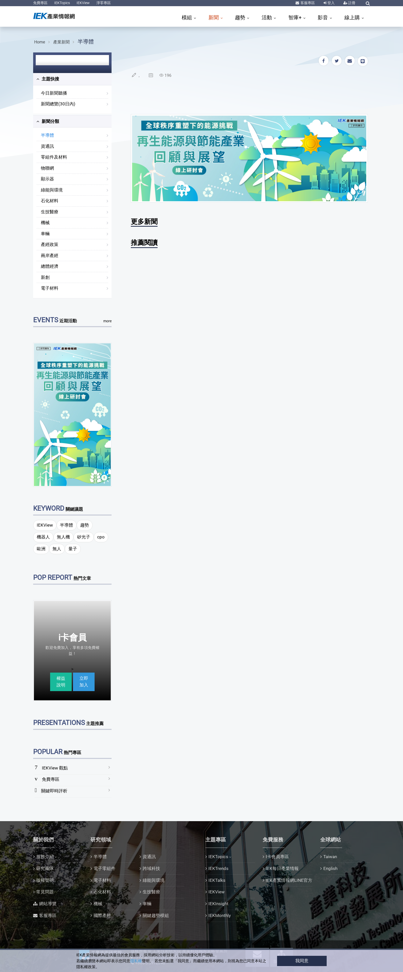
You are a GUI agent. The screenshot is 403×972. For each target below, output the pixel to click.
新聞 (214, 17)
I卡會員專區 (277, 856)
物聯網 (47, 168)
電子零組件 (104, 868)
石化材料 (49, 200)
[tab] (72, 79)
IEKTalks (216, 880)
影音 (323, 17)
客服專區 (307, 3)
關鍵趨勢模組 (156, 915)
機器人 (43, 536)
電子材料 (49, 288)
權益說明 (61, 681)
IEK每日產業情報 (282, 868)
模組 (187, 17)
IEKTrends (218, 868)
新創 (45, 277)
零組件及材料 (54, 157)
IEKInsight (218, 903)
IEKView (83, 3)
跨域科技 (151, 868)
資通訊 (47, 146)
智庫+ (295, 17)
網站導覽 (48, 903)
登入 (331, 3)
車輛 (45, 233)
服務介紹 (45, 856)
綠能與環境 (52, 189)
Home (39, 42)
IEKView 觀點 (55, 768)
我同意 (301, 960)
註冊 (351, 3)
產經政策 (49, 244)
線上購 (352, 17)
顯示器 (47, 178)
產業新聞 (61, 42)
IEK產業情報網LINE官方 (289, 880)
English (330, 868)
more (107, 321)
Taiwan (330, 856)
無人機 (63, 536)
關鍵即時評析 (54, 790)
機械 (45, 222)
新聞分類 (47, 121)
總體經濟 (49, 266)
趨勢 (240, 17)
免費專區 (40, 3)
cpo (101, 536)
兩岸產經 (49, 255)
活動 (267, 17)
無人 (56, 548)
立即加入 (83, 681)
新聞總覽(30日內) (58, 103)
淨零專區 (103, 3)
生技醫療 (49, 211)
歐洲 (41, 548)
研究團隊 (45, 868)
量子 (72, 548)
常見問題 (45, 891)
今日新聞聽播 (54, 93)
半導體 (86, 41)
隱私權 (136, 961)
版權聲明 (45, 880)
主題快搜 (47, 78)
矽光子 (83, 536)
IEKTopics (62, 3)
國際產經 (102, 915)
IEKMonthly (219, 915)
